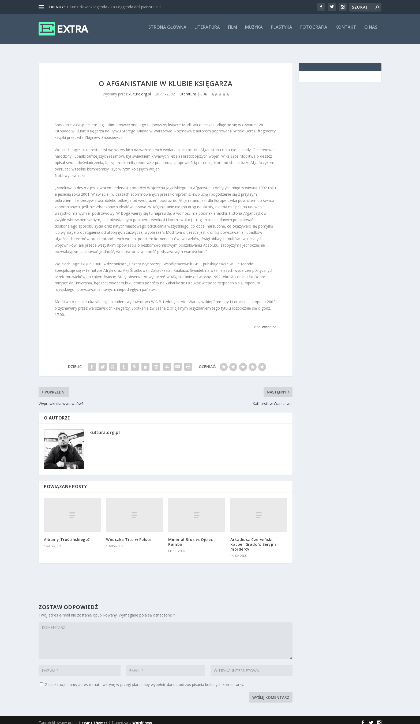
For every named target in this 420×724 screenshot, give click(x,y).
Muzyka (254, 31)
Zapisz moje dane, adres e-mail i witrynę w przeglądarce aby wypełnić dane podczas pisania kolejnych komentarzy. (144, 679)
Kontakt (345, 31)
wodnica (269, 322)
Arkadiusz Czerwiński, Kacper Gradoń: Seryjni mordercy (253, 539)
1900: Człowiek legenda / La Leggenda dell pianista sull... (115, 6)
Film (232, 31)
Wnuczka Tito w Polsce (129, 534)
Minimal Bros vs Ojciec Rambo (190, 537)
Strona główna (167, 31)
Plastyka (281, 31)
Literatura (207, 31)
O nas (370, 31)
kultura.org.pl (140, 89)
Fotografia (313, 31)
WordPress (142, 717)
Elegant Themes (92, 717)
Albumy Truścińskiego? (67, 534)
